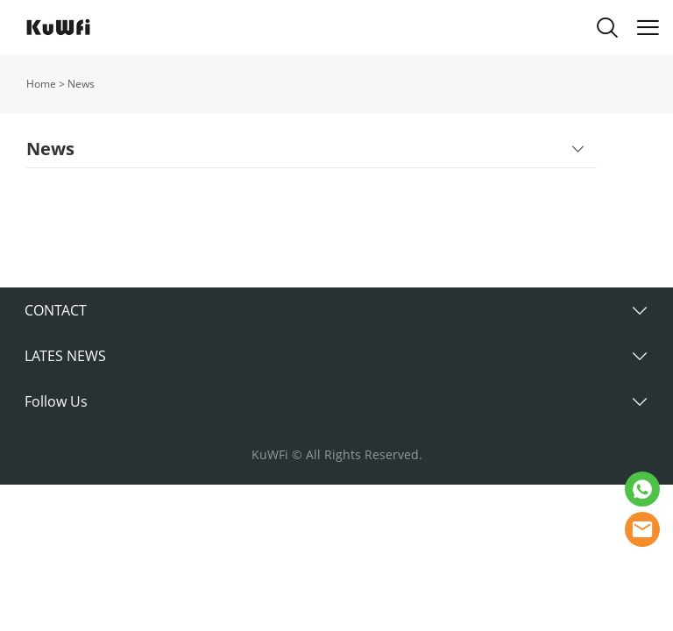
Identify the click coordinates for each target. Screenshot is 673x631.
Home (41, 83)
